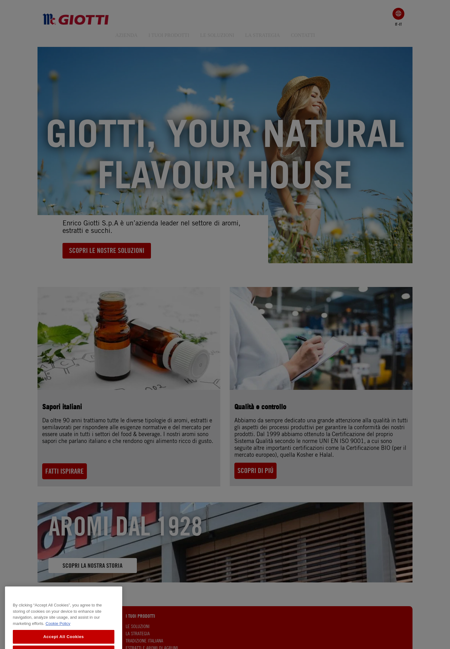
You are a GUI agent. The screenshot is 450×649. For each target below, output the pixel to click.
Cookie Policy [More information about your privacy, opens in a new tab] (58, 637)
